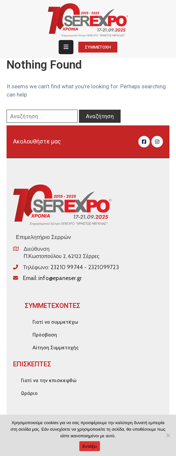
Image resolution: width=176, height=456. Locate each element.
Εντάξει (90, 446)
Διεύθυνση (36, 249)
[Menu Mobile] (66, 47)
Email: (52, 278)
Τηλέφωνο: (71, 267)
